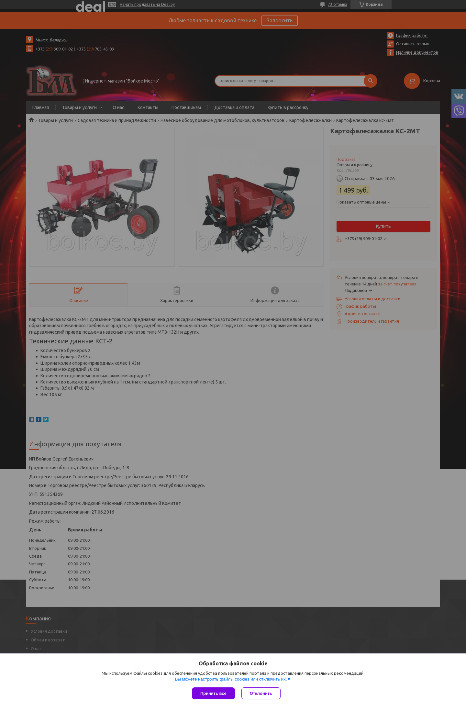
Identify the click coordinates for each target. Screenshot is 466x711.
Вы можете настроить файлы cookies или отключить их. (231, 679)
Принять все (213, 693)
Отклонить (261, 693)
